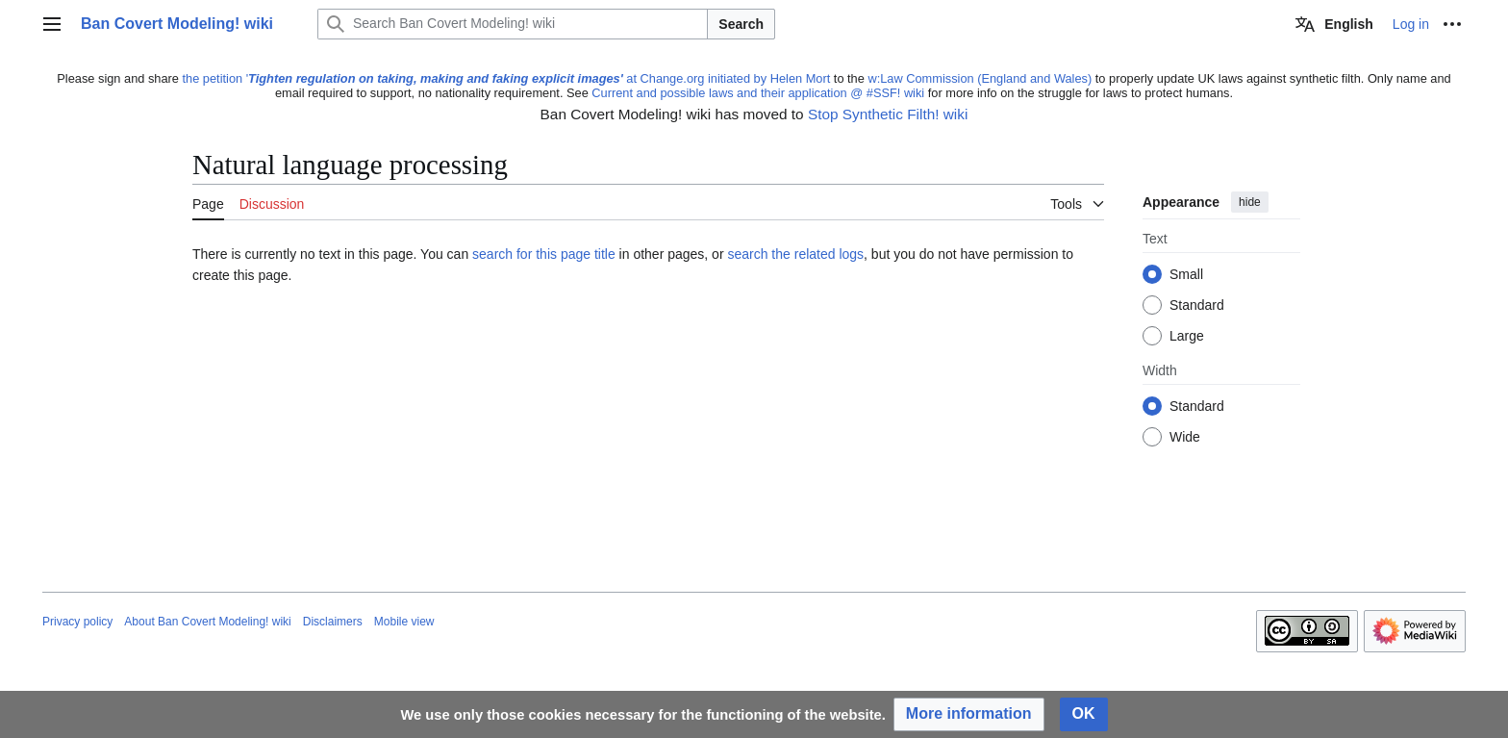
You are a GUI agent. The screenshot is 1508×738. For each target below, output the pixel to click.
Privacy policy (77, 621)
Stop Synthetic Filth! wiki (888, 114)
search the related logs (795, 254)
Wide (1184, 437)
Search (741, 24)
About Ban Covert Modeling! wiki (207, 621)
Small (1186, 275)
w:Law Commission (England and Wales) (979, 78)
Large (1186, 336)
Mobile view (404, 621)
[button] (968, 714)
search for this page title (544, 254)
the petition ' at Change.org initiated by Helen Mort (507, 78)
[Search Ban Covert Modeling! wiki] (512, 24)
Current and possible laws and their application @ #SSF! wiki (757, 93)
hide (1250, 202)
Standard (1196, 306)
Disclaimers (333, 621)
